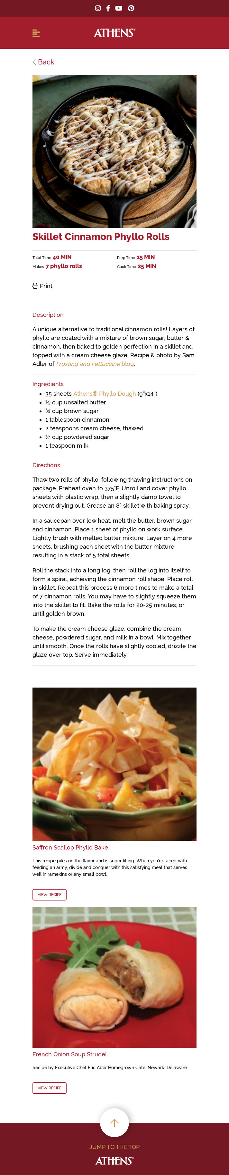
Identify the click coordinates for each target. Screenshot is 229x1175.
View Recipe (49, 894)
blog (95, 363)
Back (43, 61)
